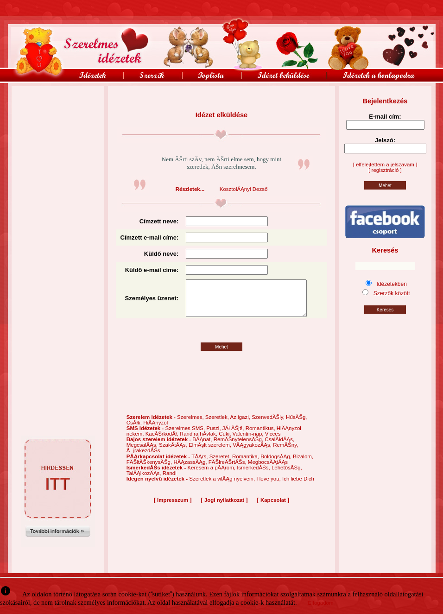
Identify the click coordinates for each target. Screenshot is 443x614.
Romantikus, (261, 436)
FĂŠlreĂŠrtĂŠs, (228, 470)
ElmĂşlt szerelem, (211, 453)
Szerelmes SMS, (185, 436)
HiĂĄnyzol (155, 430)
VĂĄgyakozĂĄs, (253, 453)
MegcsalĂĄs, (143, 453)
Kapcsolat (273, 508)
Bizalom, (303, 464)
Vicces (273, 441)
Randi (170, 481)
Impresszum (172, 508)
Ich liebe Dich (298, 486)
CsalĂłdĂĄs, (279, 447)
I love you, (269, 486)
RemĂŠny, (285, 453)
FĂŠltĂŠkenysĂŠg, (150, 470)
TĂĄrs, (200, 464)
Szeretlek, (217, 425)
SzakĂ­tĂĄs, (174, 453)
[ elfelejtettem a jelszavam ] (385, 164)
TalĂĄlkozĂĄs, (145, 481)
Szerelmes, (191, 425)
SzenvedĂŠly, (269, 425)
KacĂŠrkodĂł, (163, 441)
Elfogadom (321, 603)
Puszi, (214, 436)
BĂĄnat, (202, 447)
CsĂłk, (135, 430)
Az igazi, (241, 425)
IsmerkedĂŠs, (254, 475)
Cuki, (225, 441)
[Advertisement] (58, 107)
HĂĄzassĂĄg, (190, 470)
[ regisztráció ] (385, 170)
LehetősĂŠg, (287, 475)
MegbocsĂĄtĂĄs (268, 470)
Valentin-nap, (249, 441)
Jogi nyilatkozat (224, 508)
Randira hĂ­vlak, (199, 441)
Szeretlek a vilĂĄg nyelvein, (222, 486)
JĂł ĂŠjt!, (234, 436)
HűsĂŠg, (296, 425)
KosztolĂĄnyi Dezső (244, 189)
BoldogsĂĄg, (276, 464)
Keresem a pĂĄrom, (212, 475)
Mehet (221, 354)
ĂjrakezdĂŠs (143, 458)
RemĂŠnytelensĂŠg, (239, 447)
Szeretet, (220, 464)
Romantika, (246, 464)
